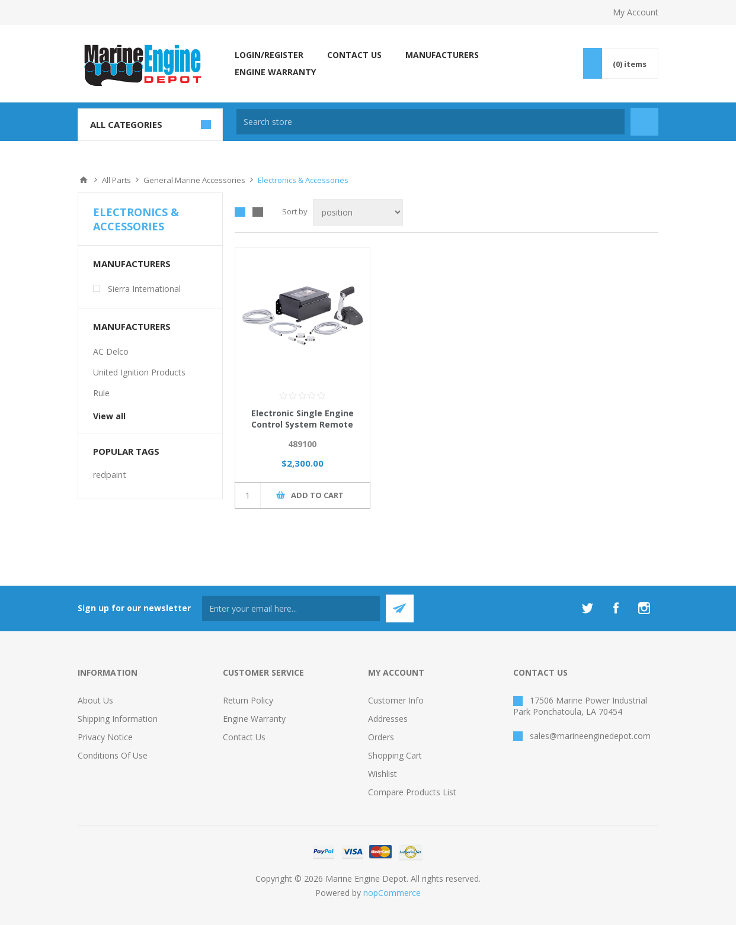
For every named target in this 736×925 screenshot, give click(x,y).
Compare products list (412, 792)
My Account (635, 12)
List (257, 212)
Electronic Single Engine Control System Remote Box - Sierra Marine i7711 (302, 424)
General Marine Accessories (194, 180)
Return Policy (248, 700)
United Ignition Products (139, 372)
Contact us (244, 737)
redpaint (109, 474)
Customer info (396, 700)
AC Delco (111, 351)
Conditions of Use (113, 755)
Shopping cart (395, 755)
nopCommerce (392, 892)
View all (109, 416)
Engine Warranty (254, 718)
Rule (101, 393)
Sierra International (144, 288)
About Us (95, 700)
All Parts (116, 180)
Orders (381, 737)
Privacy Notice (105, 737)
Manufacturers (132, 263)
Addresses (388, 718)
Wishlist (382, 773)
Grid (240, 212)
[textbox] (430, 121)
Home (83, 180)
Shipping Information (118, 718)
